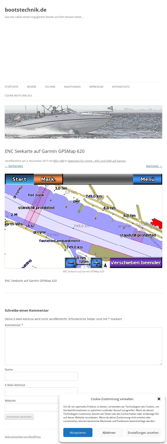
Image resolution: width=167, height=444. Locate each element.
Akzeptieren (78, 433)
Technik (50, 86)
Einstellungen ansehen (143, 433)
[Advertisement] (83, 52)
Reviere (31, 86)
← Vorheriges (14, 166)
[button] (159, 399)
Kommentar (14, 325)
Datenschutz (121, 86)
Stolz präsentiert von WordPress (23, 436)
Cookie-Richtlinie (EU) (18, 95)
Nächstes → (154, 166)
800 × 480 (58, 161)
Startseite (11, 86)
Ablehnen (109, 433)
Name (9, 369)
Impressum (96, 86)
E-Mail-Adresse (15, 385)
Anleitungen (72, 86)
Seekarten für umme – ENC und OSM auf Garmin (97, 161)
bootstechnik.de (25, 9)
